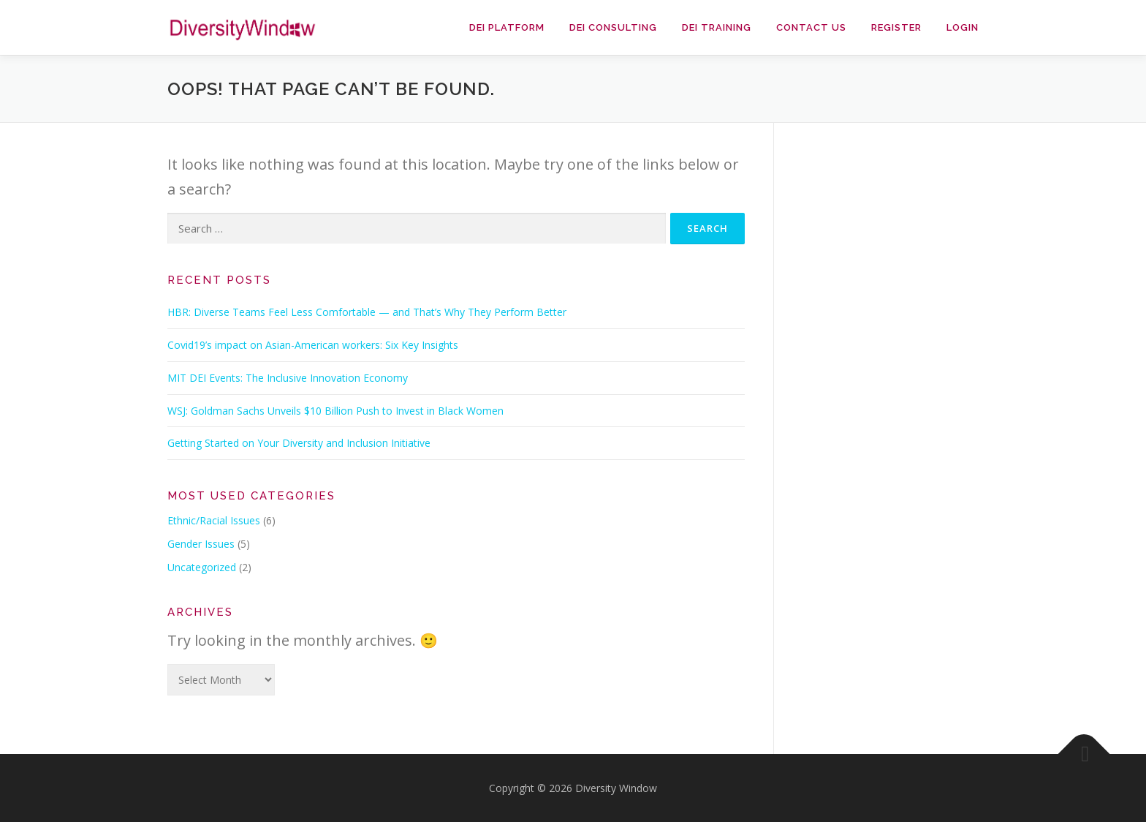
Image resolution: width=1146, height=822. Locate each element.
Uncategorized (201, 567)
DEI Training (716, 27)
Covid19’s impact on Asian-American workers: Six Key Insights (312, 345)
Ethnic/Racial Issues (213, 520)
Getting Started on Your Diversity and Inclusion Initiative (298, 443)
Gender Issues (201, 544)
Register (896, 27)
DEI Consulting (613, 27)
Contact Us (811, 27)
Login (962, 27)
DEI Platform (506, 27)
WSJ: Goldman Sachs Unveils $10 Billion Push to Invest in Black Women (335, 411)
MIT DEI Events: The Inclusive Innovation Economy (287, 378)
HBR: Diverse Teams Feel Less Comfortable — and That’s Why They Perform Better (366, 312)
